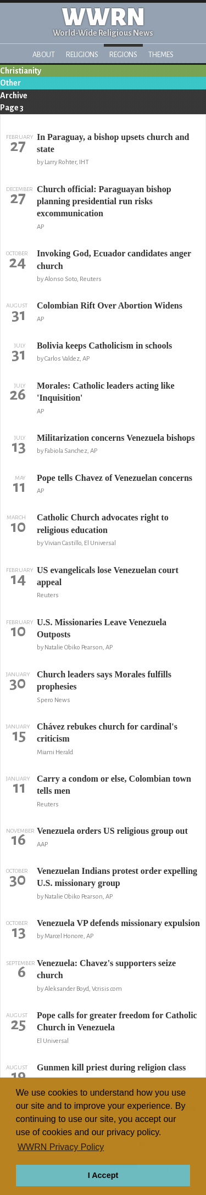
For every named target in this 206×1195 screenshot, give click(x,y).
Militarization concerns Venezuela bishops (116, 437)
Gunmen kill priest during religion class (111, 1067)
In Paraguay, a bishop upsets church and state (113, 143)
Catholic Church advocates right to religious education (103, 523)
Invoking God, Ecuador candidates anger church (114, 259)
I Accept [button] (103, 1175)
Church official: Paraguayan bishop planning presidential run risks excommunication (104, 201)
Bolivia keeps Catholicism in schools (104, 345)
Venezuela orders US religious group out (112, 830)
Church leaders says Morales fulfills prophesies (104, 680)
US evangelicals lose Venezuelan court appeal (108, 576)
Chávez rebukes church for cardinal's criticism (107, 732)
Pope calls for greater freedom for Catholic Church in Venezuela (117, 1021)
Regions (123, 55)
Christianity (20, 70)
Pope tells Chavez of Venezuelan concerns (114, 478)
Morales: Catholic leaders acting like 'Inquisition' (106, 391)
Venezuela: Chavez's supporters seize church (106, 969)
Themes (161, 55)
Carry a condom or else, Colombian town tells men (114, 784)
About (43, 55)
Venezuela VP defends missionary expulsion (118, 923)
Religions (82, 55)
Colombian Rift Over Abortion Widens (109, 305)
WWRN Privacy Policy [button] (61, 1147)
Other (10, 82)
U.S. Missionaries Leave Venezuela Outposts (101, 628)
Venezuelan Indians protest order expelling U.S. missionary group (117, 877)
